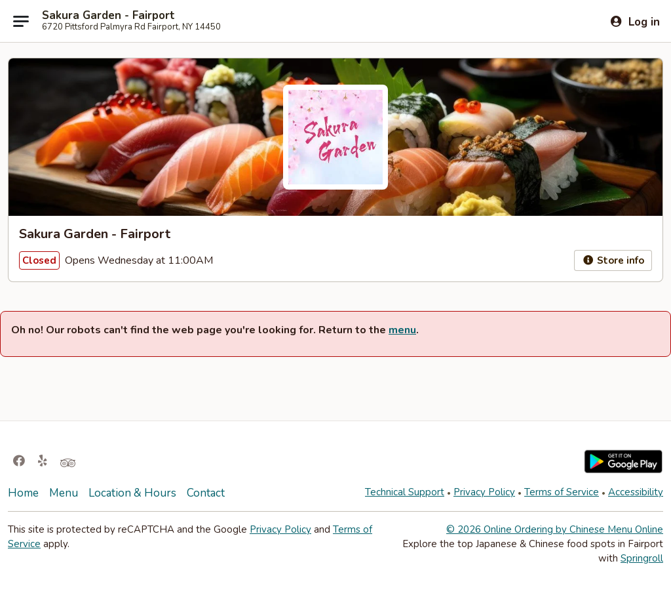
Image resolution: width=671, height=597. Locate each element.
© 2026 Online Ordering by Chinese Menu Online (554, 529)
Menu (63, 493)
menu (402, 330)
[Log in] (635, 21)
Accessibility (635, 492)
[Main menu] (21, 21)
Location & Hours (132, 493)
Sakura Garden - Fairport (108, 15)
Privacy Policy (484, 492)
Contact (206, 493)
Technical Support (404, 492)
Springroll (642, 558)
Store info (613, 260)
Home (23, 493)
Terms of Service (561, 492)
